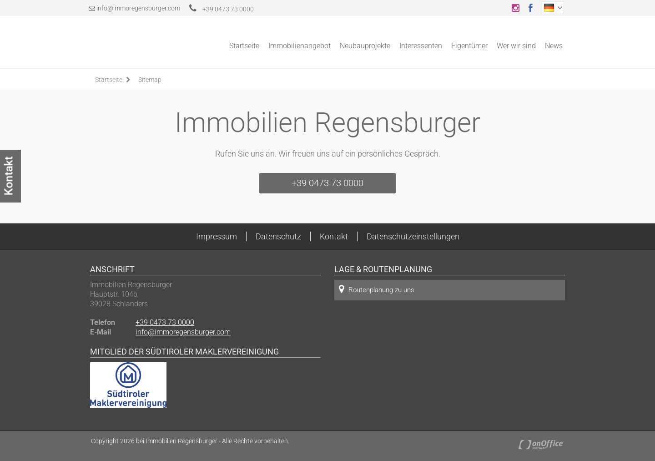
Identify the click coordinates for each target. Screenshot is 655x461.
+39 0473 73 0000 (221, 9)
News (554, 45)
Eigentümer (469, 45)
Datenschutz (278, 236)
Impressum (216, 236)
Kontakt (334, 236)
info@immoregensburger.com (138, 8)
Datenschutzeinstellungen (413, 236)
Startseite (244, 45)
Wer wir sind (516, 45)
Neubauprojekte (365, 45)
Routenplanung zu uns (376, 289)
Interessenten (420, 45)
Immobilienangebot (299, 45)
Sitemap (149, 79)
